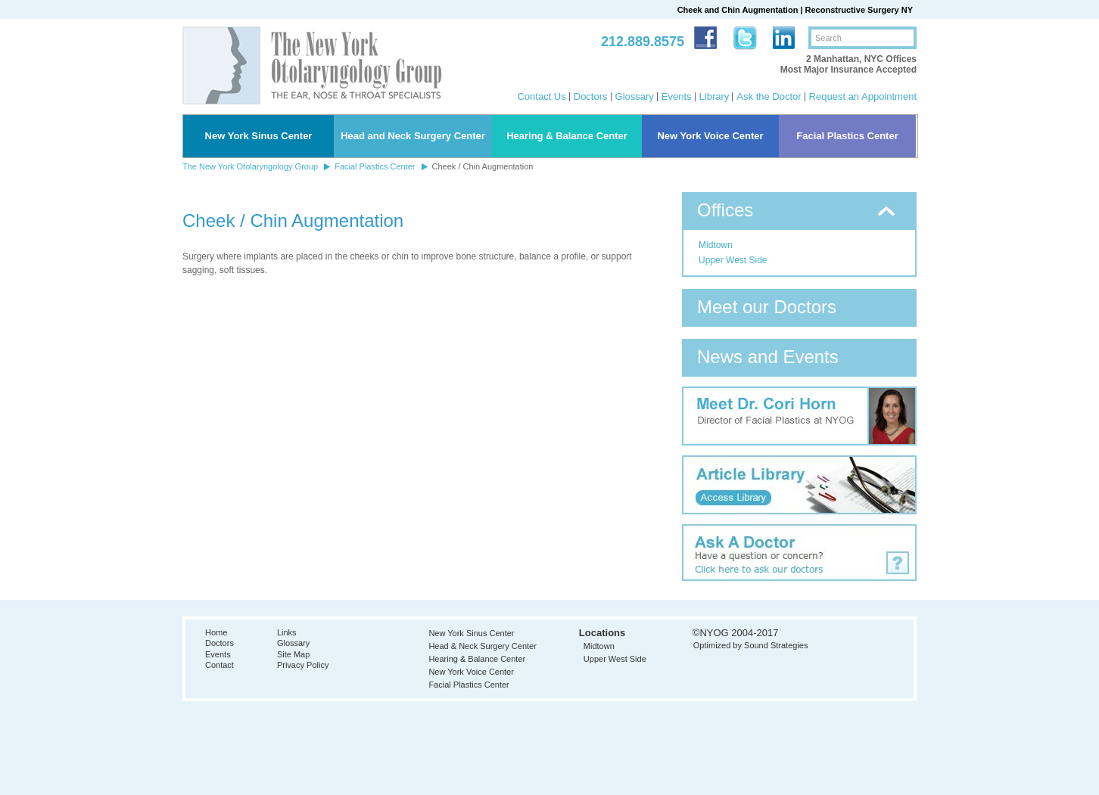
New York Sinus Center (259, 135)
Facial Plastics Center (847, 135)
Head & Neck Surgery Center (482, 646)
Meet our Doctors (766, 307)
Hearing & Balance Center (566, 135)
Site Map (293, 654)
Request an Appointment (863, 96)
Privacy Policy (302, 664)
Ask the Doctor (768, 96)
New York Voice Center (710, 135)
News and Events (768, 356)
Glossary (634, 96)
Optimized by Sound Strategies (750, 645)
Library (714, 96)
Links (287, 632)
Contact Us (541, 96)
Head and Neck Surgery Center (413, 135)
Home (216, 632)
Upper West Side (733, 260)
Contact (219, 664)
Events (677, 96)
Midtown (716, 245)
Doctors (591, 96)
